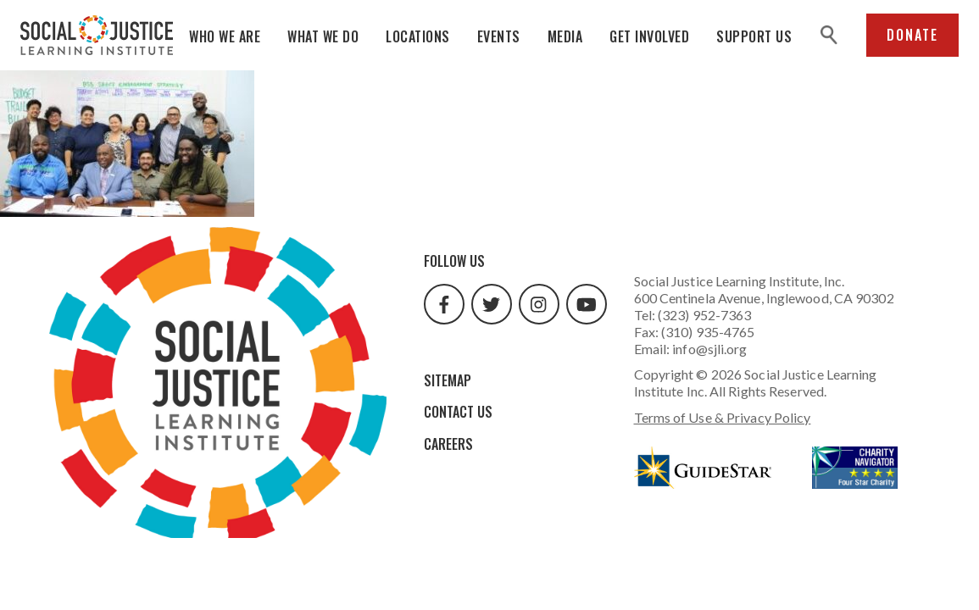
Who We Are (224, 36)
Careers (448, 444)
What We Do (323, 36)
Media (565, 36)
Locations (418, 36)
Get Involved (649, 36)
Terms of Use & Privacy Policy (722, 417)
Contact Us (458, 412)
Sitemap (447, 380)
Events (498, 36)
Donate (912, 35)
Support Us (754, 36)
